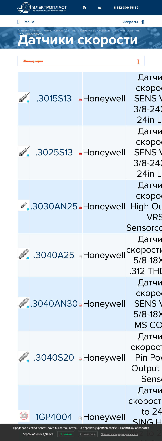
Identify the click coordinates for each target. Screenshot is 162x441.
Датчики (71, 30)
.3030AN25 (54, 206)
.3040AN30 (54, 303)
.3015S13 (54, 98)
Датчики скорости (30, 34)
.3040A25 (53, 255)
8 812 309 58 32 (126, 8)
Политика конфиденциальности (119, 434)
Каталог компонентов (47, 30)
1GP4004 (53, 417)
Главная (23, 30)
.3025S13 (54, 152)
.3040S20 (54, 357)
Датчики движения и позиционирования (109, 30)
